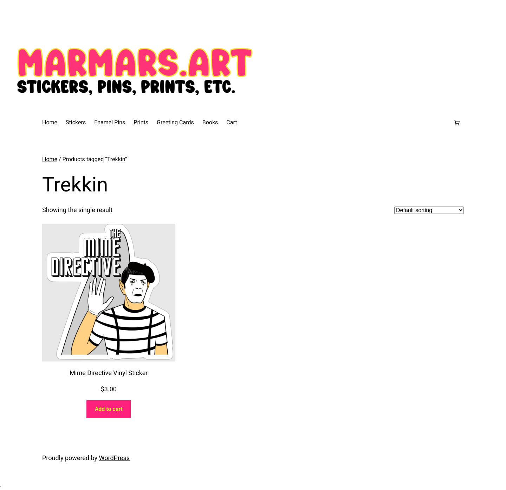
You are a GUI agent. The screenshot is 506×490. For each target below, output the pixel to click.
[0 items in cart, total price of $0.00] (457, 123)
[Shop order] (429, 210)
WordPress (114, 458)
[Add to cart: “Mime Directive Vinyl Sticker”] (108, 409)
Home (49, 159)
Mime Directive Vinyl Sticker (109, 373)
